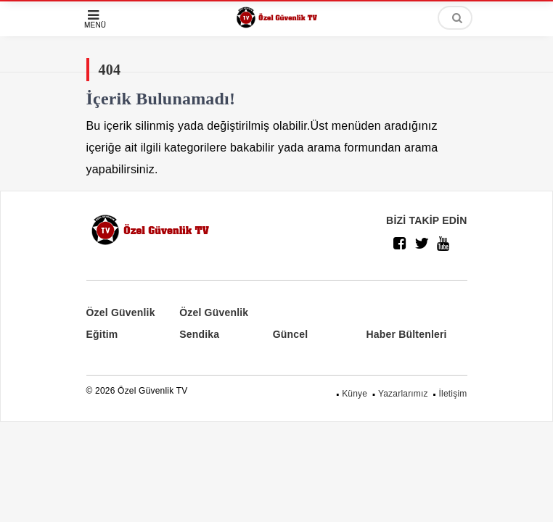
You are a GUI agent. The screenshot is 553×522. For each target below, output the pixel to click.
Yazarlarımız (403, 394)
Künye (354, 394)
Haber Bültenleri (406, 334)
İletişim (453, 394)
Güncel (290, 334)
